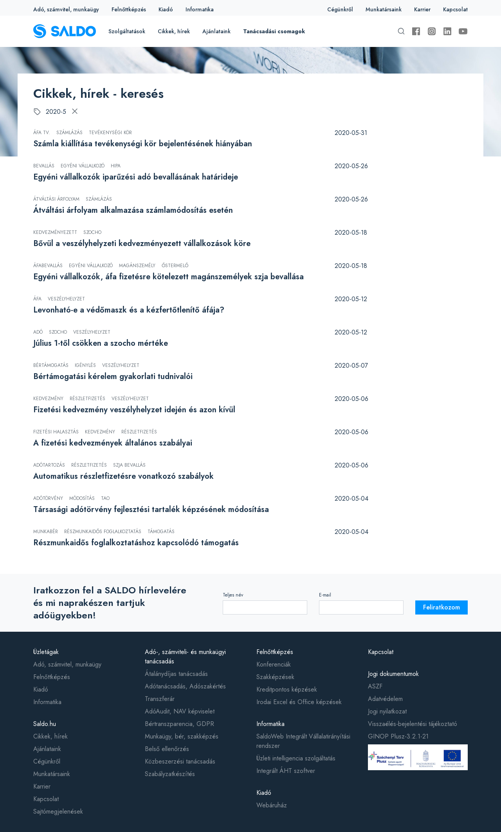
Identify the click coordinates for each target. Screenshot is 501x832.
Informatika (200, 9)
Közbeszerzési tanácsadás (180, 761)
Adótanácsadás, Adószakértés (185, 686)
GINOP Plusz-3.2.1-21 (398, 736)
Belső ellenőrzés (167, 748)
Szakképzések (275, 676)
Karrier (422, 9)
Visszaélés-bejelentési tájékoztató (412, 723)
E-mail (325, 594)
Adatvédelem (385, 698)
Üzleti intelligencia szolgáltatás (295, 758)
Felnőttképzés (129, 9)
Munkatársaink (384, 9)
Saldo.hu (44, 723)
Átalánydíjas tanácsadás (176, 673)
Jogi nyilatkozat (387, 711)
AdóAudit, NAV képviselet (179, 711)
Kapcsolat (455, 9)
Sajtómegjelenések (58, 811)
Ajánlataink (216, 31)
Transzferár (160, 698)
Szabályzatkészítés (170, 773)
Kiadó (166, 9)
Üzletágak (46, 651)
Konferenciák (273, 664)
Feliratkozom (441, 607)
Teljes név (233, 594)
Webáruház (271, 805)
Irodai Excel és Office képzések (299, 701)
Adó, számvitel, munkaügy (66, 9)
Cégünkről (340, 9)
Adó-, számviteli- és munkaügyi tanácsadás (185, 656)
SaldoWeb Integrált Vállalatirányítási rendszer (303, 741)
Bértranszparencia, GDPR (179, 723)
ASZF (375, 686)
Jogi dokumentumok (393, 673)
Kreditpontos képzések (286, 689)
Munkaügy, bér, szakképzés (181, 736)
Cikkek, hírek (174, 31)
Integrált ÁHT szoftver (285, 770)
